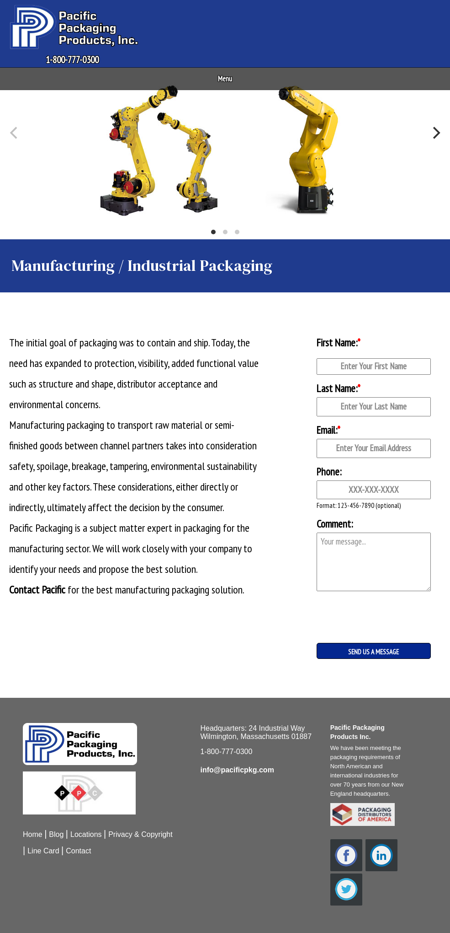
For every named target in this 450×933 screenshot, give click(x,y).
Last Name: (338, 388)
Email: (328, 430)
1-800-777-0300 (72, 60)
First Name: (338, 342)
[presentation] (362, 609)
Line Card (43, 851)
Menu (225, 79)
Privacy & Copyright (140, 834)
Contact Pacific (37, 589)
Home (32, 834)
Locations (86, 834)
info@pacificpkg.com (237, 770)
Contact (78, 851)
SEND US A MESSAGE (373, 651)
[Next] (435, 133)
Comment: (335, 523)
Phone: (329, 471)
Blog (56, 834)
